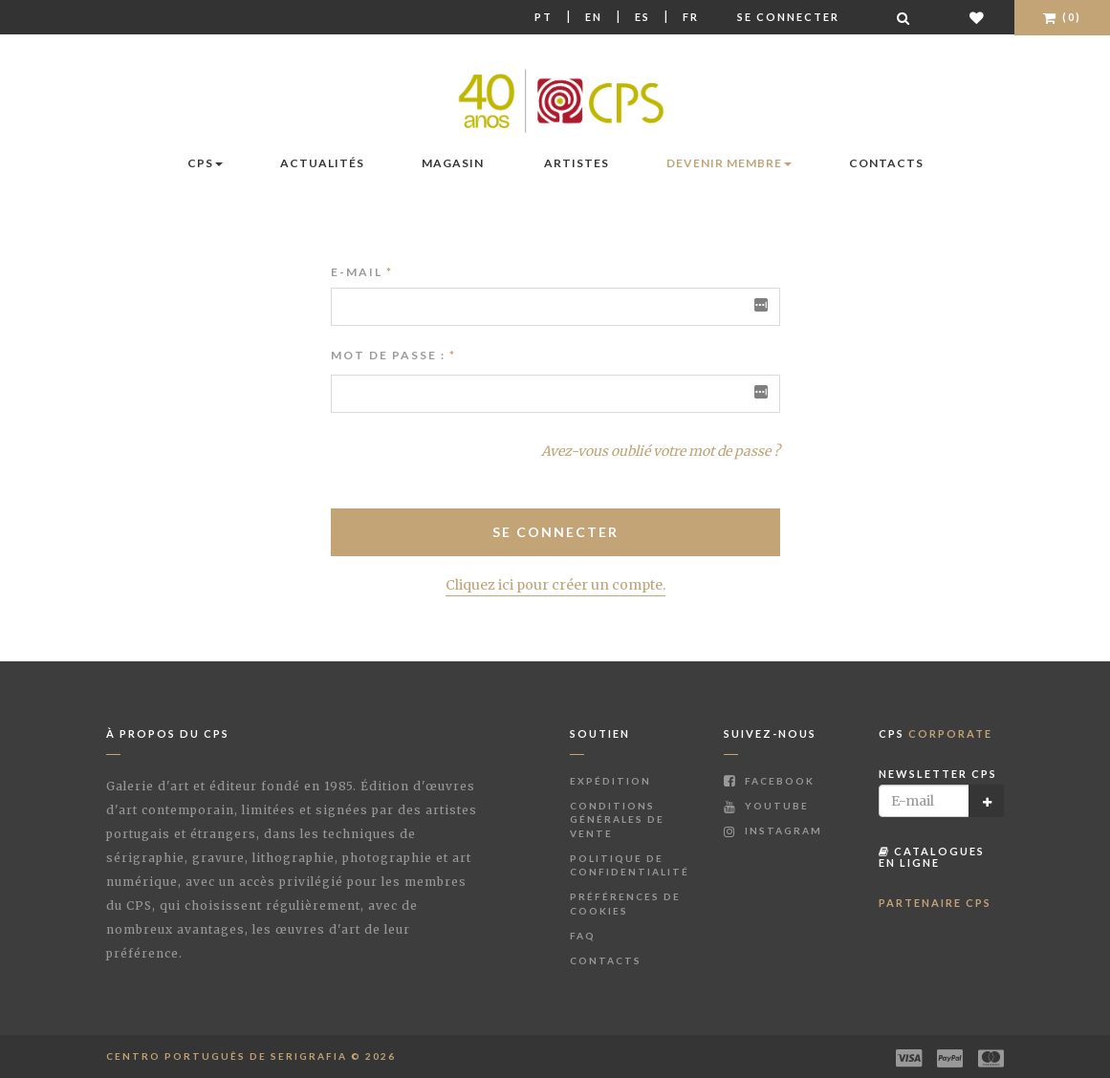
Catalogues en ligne (932, 857)
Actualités (322, 163)
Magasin (453, 163)
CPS (205, 163)
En (593, 17)
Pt (543, 17)
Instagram (773, 830)
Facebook (769, 781)
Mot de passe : (388, 355)
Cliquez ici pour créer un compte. (555, 584)
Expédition (610, 781)
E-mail (362, 272)
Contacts (886, 163)
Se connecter (788, 17)
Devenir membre (729, 163)
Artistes (576, 163)
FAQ (583, 935)
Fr (691, 17)
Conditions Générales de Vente (617, 819)
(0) (1062, 17)
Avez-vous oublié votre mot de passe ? (660, 451)
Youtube (766, 805)
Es (642, 17)
